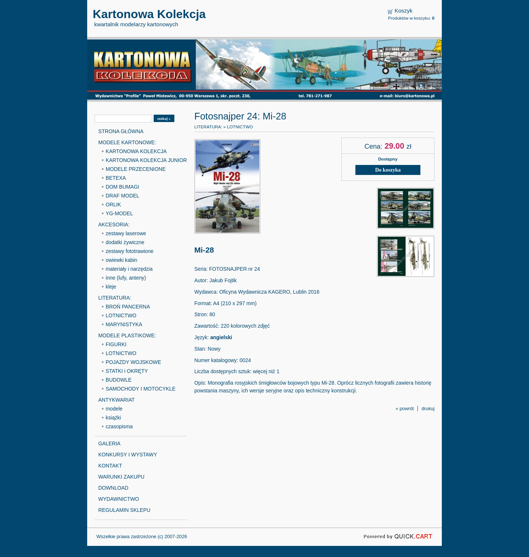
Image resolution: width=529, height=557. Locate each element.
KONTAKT (110, 466)
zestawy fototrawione (129, 251)
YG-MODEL (119, 213)
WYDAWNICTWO (118, 499)
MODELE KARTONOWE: (127, 142)
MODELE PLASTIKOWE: (127, 335)
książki (113, 418)
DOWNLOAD (113, 488)
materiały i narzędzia (129, 269)
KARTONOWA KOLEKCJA (136, 151)
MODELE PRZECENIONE (136, 169)
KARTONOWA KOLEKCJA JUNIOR (146, 160)
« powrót (405, 408)
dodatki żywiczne (125, 242)
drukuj (428, 408)
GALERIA (109, 443)
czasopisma (119, 426)
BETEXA (116, 178)
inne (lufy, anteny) (126, 278)
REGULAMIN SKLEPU (124, 510)
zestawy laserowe (126, 233)
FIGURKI (116, 344)
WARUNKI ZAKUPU (121, 477)
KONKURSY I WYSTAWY (127, 455)
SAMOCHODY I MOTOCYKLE (140, 389)
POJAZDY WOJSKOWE (133, 362)
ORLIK (113, 204)
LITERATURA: (114, 298)
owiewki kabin (121, 260)
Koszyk (403, 10)
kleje (111, 287)
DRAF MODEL (122, 196)
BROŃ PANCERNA (128, 307)
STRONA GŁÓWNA (120, 131)
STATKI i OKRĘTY (127, 371)
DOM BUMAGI (122, 187)
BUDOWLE (119, 380)
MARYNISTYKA (124, 324)
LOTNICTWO (121, 315)
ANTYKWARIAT (116, 400)
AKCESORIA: (114, 224)
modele (114, 409)
